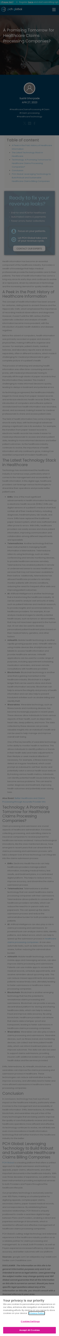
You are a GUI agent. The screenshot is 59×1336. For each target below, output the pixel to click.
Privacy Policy (37, 1313)
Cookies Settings (30, 1321)
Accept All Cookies (29, 1330)
